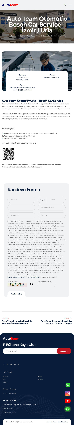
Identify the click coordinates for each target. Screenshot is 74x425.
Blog (4, 379)
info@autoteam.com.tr (10, 412)
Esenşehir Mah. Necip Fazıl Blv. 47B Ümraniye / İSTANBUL (21, 404)
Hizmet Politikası (52, 422)
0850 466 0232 (8, 408)
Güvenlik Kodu (12, 281)
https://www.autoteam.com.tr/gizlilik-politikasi (23, 277)
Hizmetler (40, 379)
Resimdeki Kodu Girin (45, 281)
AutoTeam (6, 376)
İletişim (5, 382)
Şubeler (39, 376)
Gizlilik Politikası (63, 422)
